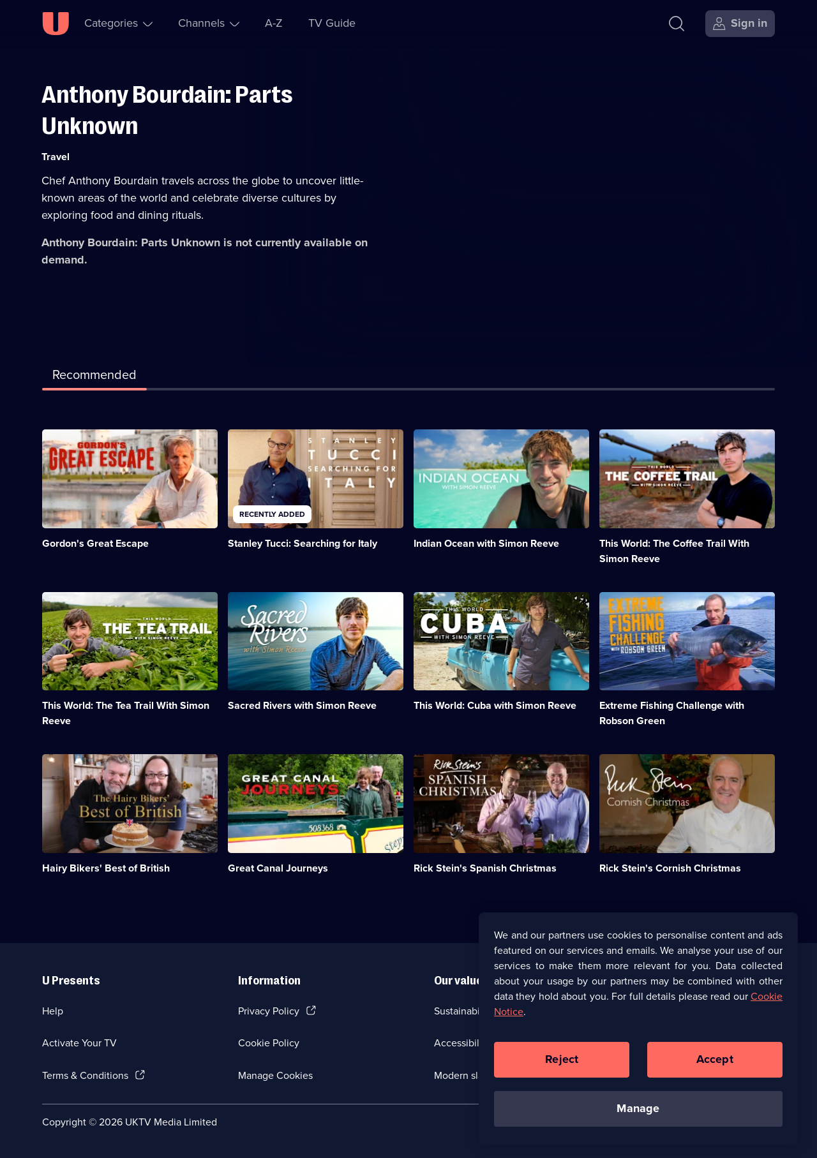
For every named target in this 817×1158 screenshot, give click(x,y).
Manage (638, 1118)
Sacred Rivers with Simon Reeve (302, 705)
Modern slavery (468, 1075)
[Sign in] (740, 23)
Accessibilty (461, 1043)
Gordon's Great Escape (95, 543)
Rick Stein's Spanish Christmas (485, 868)
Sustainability (463, 1011)
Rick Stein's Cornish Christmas (670, 868)
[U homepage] (55, 23)
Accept (714, 1069)
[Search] (676, 23)
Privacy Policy (268, 1011)
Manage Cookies (275, 1075)
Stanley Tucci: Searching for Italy (302, 543)
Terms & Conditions (85, 1075)
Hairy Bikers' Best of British (106, 868)
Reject (561, 1069)
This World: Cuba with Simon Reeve (495, 705)
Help (52, 1011)
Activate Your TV (79, 1043)
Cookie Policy (268, 1043)
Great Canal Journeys (278, 868)
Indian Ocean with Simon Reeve (486, 543)
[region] (638, 1038)
